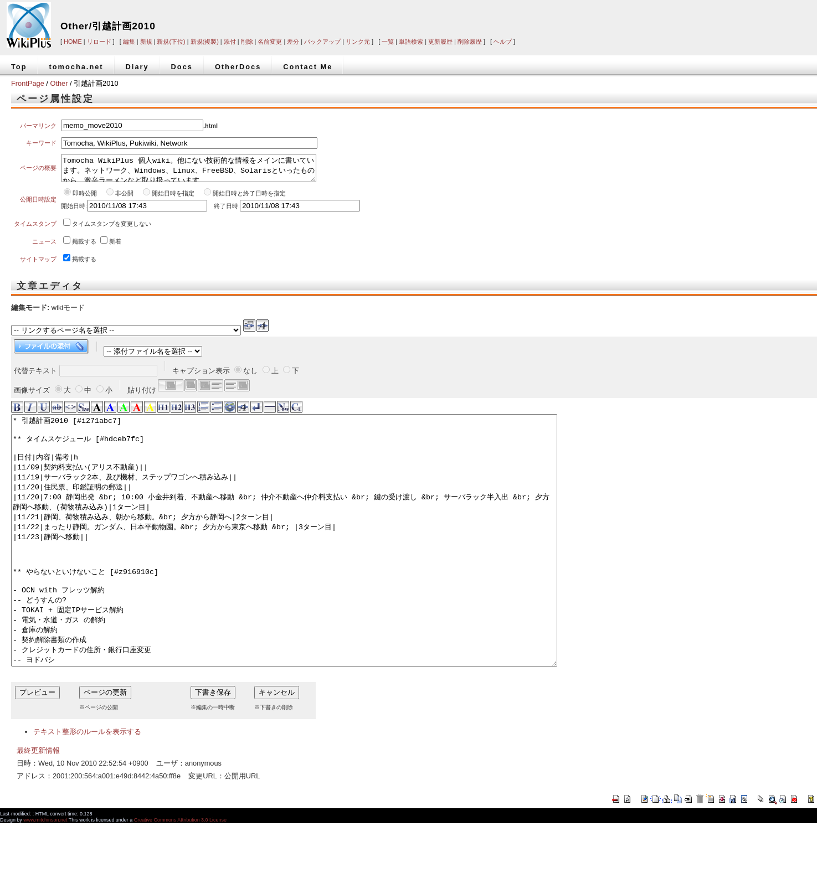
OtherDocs (238, 67)
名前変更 (270, 41)
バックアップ (322, 41)
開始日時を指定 (173, 198)
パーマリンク (38, 125)
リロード (99, 41)
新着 (115, 246)
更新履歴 (440, 41)
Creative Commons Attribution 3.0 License (180, 874)
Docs (182, 67)
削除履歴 (470, 41)
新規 (146, 41)
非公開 (125, 198)
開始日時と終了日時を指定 (249, 198)
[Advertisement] (650, 17)
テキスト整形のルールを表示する (87, 786)
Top (19, 67)
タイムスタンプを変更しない (111, 228)
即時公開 (85, 198)
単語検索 (411, 41)
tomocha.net (76, 67)
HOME (73, 41)
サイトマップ (38, 264)
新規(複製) (205, 41)
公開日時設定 (38, 204)
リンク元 (358, 41)
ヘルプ (503, 41)
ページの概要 (38, 170)
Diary (137, 67)
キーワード (41, 143)
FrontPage (27, 83)
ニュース (44, 246)
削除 (247, 41)
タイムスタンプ (35, 228)
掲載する (84, 246)
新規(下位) (171, 41)
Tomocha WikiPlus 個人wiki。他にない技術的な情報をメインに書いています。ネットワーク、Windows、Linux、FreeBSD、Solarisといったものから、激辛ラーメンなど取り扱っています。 (188, 170)
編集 (129, 41)
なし (250, 375)
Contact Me (307, 67)
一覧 (388, 41)
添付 (230, 41)
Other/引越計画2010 (108, 26)
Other (59, 83)
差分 (293, 41)
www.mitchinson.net (45, 874)
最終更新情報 (38, 805)
